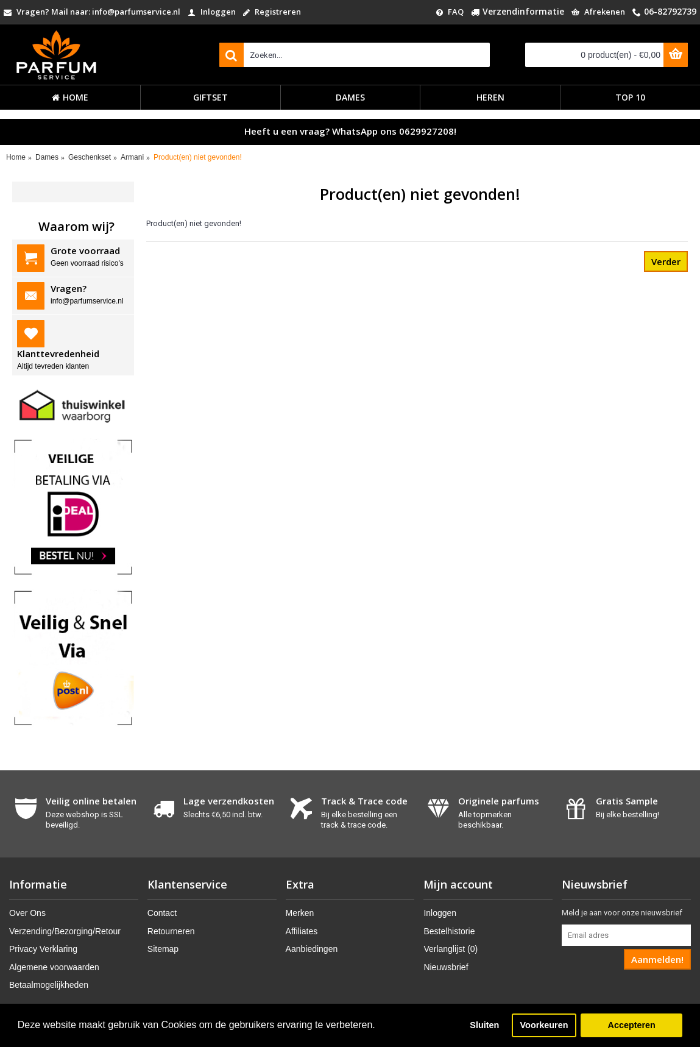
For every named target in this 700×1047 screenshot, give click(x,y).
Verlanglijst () (450, 949)
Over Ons (27, 913)
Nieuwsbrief (445, 967)
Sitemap (163, 949)
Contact (162, 913)
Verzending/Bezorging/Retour (65, 931)
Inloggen (439, 913)
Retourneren (171, 931)
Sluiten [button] (484, 1025)
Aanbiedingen (312, 949)
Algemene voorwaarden (54, 967)
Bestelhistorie (449, 931)
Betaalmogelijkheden (48, 985)
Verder (666, 261)
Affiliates (302, 931)
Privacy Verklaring (43, 949)
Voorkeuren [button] (544, 1025)
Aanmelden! (657, 959)
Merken (300, 913)
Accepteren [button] (631, 1025)
